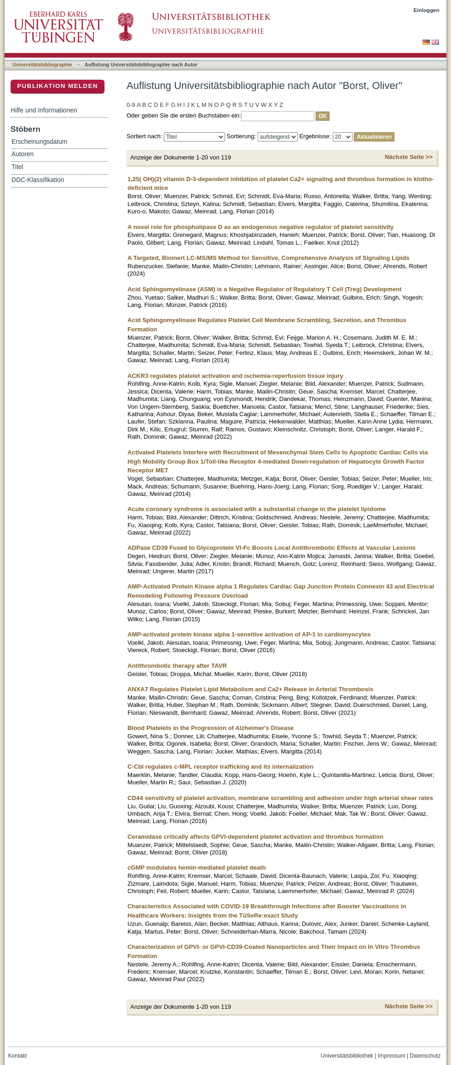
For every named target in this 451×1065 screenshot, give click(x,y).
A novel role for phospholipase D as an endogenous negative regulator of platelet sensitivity (260, 227)
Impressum (391, 1056)
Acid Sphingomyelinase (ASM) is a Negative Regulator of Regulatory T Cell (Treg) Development (264, 289)
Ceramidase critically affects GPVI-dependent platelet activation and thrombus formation (255, 836)
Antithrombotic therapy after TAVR (177, 665)
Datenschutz (425, 1056)
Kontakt (17, 1056)
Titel (17, 167)
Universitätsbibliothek (347, 1056)
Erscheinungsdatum (39, 141)
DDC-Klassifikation (38, 180)
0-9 (131, 104)
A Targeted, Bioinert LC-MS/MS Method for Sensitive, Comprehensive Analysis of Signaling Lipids (268, 257)
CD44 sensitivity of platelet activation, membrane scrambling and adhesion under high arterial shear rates (280, 797)
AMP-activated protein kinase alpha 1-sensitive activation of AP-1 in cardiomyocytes (249, 634)
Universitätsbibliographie (42, 64)
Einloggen (427, 10)
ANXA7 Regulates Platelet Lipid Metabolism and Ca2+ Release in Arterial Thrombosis (250, 689)
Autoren (23, 154)
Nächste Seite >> (409, 156)
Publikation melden (57, 85)
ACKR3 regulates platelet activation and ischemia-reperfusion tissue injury (235, 375)
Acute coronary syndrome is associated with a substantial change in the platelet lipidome (256, 509)
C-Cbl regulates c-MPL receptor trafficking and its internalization (220, 766)
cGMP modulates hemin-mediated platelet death (196, 867)
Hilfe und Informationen (44, 110)
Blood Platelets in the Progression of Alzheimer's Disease (210, 727)
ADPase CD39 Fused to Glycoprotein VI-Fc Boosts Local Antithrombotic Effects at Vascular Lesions (271, 547)
